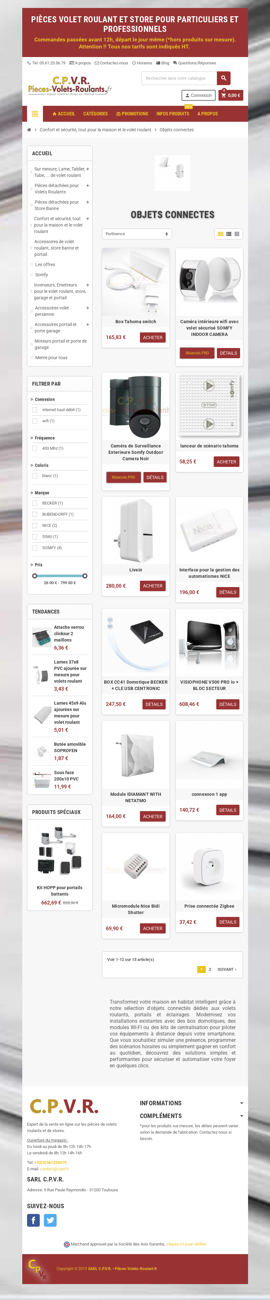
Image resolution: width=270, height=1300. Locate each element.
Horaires (142, 63)
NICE (50, 525)
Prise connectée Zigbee (209, 906)
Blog (162, 63)
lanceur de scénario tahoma (209, 445)
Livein (135, 569)
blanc (50, 476)
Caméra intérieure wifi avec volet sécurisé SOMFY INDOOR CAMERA (209, 328)
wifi (49, 421)
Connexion (198, 95)
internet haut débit (62, 410)
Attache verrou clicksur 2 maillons (69, 634)
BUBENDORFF (58, 514)
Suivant (228, 969)
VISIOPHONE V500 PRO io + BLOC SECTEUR (209, 685)
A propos (80, 63)
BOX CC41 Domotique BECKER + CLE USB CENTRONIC (136, 685)
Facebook (33, 1220)
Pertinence (115, 233)
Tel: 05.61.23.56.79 (46, 63)
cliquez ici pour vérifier (186, 1244)
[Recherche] (185, 78)
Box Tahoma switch (135, 321)
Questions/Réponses (194, 63)
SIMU (50, 537)
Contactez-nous (111, 63)
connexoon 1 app (209, 794)
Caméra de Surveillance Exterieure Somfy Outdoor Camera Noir (135, 452)
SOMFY (52, 548)
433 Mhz (53, 448)
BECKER (53, 503)
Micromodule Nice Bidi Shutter (136, 909)
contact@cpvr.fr (54, 1168)
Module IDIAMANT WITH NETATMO (136, 797)
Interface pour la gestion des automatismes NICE (209, 573)
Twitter (50, 1220)
